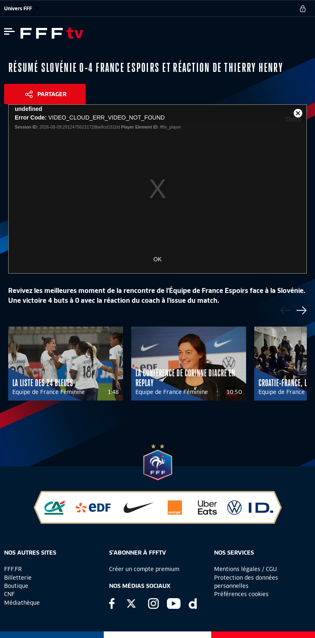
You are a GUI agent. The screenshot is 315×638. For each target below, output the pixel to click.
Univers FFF (21, 8)
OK (157, 259)
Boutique (16, 586)
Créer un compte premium (144, 569)
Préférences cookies (241, 594)
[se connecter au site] (303, 9)
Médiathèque (22, 602)
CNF (9, 594)
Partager (51, 94)
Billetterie (18, 577)
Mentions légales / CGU (245, 569)
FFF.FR (13, 569)
